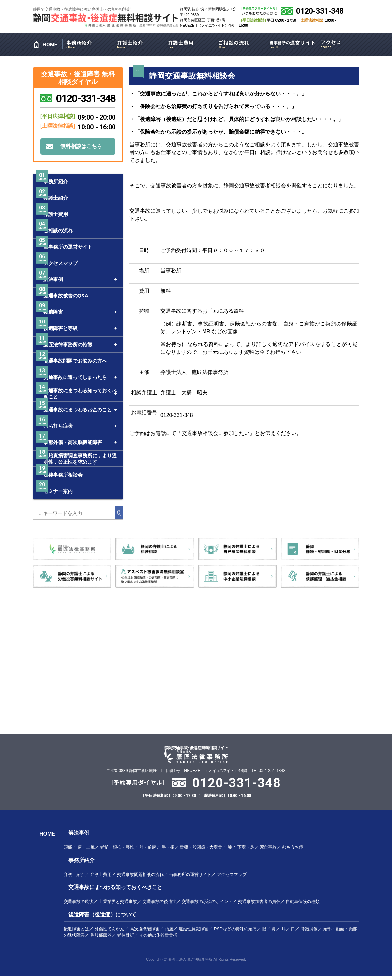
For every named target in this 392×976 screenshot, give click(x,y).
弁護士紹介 (138, 43)
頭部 (68, 847)
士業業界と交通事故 (118, 901)
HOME (47, 46)
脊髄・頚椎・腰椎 (117, 847)
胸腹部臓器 (101, 935)
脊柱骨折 (125, 935)
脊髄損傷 (309, 928)
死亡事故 (268, 847)
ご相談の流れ (240, 43)
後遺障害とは (76, 928)
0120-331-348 (320, 11)
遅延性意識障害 (193, 928)
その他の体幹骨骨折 (158, 935)
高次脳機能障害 (144, 928)
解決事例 (78, 833)
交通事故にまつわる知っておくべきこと (115, 887)
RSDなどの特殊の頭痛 (235, 928)
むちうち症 (292, 847)
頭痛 (169, 928)
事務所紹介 (88, 43)
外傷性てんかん (109, 928)
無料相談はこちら (81, 146)
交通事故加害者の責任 (259, 901)
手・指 (168, 847)
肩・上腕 (86, 847)
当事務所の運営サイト (291, 43)
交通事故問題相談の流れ (140, 874)
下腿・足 (245, 847)
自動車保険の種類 (303, 901)
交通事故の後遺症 (159, 901)
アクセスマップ (342, 43)
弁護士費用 (189, 43)
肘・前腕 (147, 847)
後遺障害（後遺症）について (102, 914)
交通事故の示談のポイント (207, 901)
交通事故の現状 (78, 901)
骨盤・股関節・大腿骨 (201, 847)
